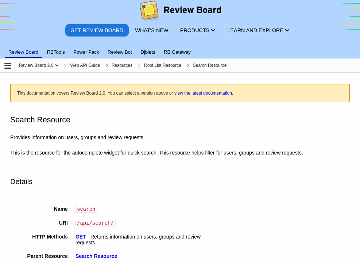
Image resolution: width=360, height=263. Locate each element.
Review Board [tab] (23, 52)
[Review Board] (180, 12)
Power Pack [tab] (86, 52)
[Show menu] (57, 65)
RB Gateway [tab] (177, 52)
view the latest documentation (203, 93)
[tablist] (180, 47)
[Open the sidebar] (8, 66)
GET (81, 238)
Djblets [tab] (147, 52)
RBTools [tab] (56, 52)
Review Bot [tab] (120, 52)
